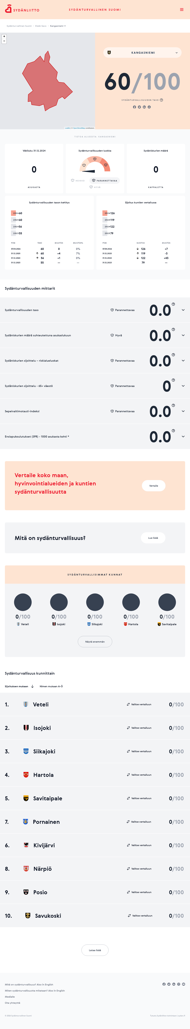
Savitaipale (43, 798)
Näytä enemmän (95, 641)
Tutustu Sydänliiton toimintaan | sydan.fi (167, 1015)
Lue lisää (153, 538)
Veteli (36, 704)
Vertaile (153, 485)
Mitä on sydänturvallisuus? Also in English (29, 984)
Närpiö (38, 868)
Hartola (39, 774)
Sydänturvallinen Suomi (95, 9)
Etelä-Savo (40, 25)
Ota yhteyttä (12, 1002)
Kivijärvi (39, 845)
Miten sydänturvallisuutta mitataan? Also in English (35, 990)
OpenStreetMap (79, 128)
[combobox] (142, 52)
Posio (35, 892)
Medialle (10, 996)
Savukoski (43, 915)
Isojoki (37, 727)
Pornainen (41, 821)
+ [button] (4, 36)
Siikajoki (39, 751)
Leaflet (67, 128)
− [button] (4, 41)
